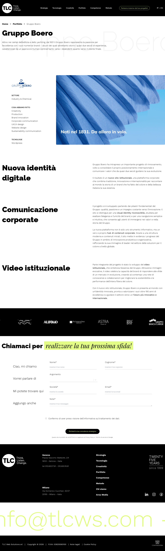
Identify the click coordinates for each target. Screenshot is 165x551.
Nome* (53, 362)
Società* (54, 387)
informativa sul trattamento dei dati (101, 418)
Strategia (44, 8)
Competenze (95, 8)
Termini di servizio (101, 437)
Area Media (102, 494)
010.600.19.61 (63, 466)
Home (5, 24)
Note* (53, 399)
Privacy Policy (89, 437)
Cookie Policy (90, 544)
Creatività (70, 8)
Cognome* (110, 362)
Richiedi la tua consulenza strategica (82, 431)
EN (162, 8)
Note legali (75, 544)
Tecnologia (56, 8)
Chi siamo (101, 489)
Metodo (109, 8)
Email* (108, 387)
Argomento (55, 374)
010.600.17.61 (50, 466)
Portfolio (82, 8)
